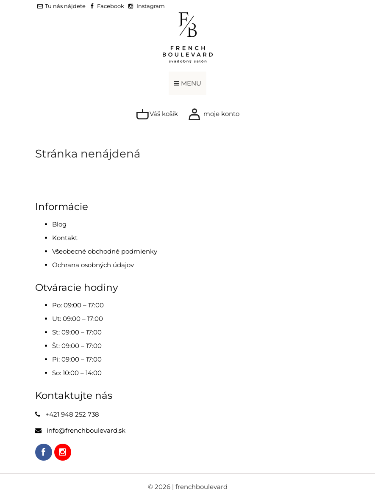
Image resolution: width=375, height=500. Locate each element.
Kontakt (65, 238)
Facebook (110, 6)
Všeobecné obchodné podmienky (104, 251)
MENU (187, 83)
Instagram (150, 6)
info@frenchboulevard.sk (86, 430)
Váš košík (157, 114)
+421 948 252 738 (72, 414)
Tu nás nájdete (61, 6)
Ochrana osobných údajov (93, 265)
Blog (59, 224)
